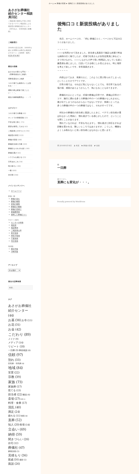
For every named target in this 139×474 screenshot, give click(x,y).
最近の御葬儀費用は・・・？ (19, 97)
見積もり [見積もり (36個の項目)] (17, 455)
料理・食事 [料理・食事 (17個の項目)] (17, 403)
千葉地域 (14, 238)
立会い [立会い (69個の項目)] (17, 429)
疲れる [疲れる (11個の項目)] (14, 415)
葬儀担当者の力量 (15, 144)
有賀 (77, 145)
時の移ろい (12, 166)
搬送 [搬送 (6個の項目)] (26, 394)
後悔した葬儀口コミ (19, 214)
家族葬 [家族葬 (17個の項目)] (15, 386)
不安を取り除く (14, 122)
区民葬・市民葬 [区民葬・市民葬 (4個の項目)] (16, 363)
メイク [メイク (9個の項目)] (13, 338)
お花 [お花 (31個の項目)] (14, 324)
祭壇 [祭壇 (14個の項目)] (25, 424)
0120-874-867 (14, 55)
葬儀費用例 (15, 212)
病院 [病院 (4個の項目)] (24, 415)
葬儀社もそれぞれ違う (17, 148)
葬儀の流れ (15, 199)
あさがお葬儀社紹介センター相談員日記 (20, 13)
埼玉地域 (14, 241)
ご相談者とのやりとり (17, 131)
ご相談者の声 (16, 230)
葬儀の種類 (15, 201)
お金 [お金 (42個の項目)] (14, 329)
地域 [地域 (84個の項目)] (15, 367)
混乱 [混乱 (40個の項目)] (14, 407)
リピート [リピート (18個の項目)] (16, 346)
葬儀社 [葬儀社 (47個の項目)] (16, 447)
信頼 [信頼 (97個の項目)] (15, 354)
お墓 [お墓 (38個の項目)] (14, 320)
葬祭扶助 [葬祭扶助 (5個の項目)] (13, 451)
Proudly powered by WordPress (71, 201)
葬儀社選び (12, 153)
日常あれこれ (13, 161)
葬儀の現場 (12, 139)
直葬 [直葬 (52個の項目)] (15, 420)
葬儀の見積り (16, 209)
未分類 (10, 175)
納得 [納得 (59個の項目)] (15, 434)
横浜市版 (14, 249)
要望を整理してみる (16, 126)
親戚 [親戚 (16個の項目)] (13, 459)
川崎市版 (14, 251)
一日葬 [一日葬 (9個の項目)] (13, 350)
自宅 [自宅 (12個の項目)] (13, 443)
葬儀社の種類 (16, 206)
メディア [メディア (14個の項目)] (15, 342)
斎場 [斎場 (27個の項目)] (14, 399)
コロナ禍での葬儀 (15, 113)
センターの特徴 (17, 222)
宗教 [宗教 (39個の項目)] (14, 377)
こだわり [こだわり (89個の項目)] (19, 334)
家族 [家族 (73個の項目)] (15, 381)
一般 (10, 170)
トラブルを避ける (15, 157)
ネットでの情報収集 (16, 117)
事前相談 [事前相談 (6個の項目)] (25, 350)
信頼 (98, 145)
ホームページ (16, 191)
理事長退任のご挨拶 (16, 78)
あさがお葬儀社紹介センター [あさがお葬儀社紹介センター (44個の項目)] (19, 310)
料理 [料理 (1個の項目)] (22, 399)
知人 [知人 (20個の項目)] (13, 424)
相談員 (13, 225)
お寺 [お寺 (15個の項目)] (26, 320)
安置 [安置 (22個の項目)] (13, 372)
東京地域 (14, 233)
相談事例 (14, 228)
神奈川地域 (15, 235)
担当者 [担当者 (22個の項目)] (15, 394)
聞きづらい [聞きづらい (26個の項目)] (18, 439)
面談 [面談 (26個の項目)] (14, 464)
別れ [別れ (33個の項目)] (14, 360)
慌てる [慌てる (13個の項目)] (14, 390)
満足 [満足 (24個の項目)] (14, 412)
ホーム (51, 3)
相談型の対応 (13, 135)
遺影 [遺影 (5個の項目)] (22, 459)
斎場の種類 (15, 204)
